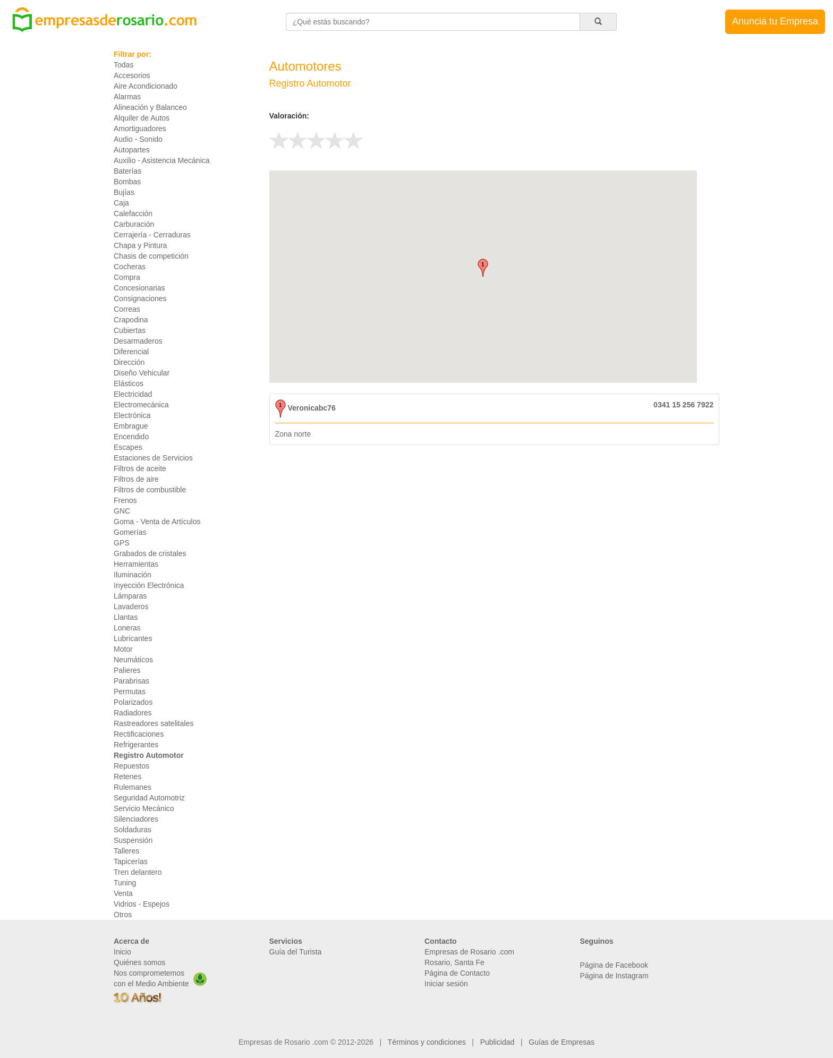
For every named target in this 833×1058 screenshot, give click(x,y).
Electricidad (133, 394)
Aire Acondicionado (145, 86)
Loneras (127, 628)
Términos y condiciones (427, 1042)
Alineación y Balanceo (150, 107)
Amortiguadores (140, 128)
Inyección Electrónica (149, 585)
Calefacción (133, 213)
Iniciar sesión (446, 983)
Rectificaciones (139, 734)
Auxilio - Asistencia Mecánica (162, 160)
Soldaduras (132, 829)
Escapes (128, 447)
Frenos (125, 500)
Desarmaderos (138, 341)
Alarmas (127, 96)
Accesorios (132, 75)
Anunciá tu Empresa (775, 21)
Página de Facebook (614, 965)
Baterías (127, 171)
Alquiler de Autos (141, 118)
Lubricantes (133, 638)
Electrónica (132, 415)
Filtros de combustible (150, 489)
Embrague (131, 426)
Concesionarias (139, 288)
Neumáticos (133, 659)
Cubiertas (130, 330)
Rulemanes (132, 787)
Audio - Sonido (138, 139)
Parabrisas (131, 681)
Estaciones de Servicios (153, 458)
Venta (123, 893)
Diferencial (131, 351)
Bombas (127, 181)
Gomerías (130, 532)
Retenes (127, 776)
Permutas (130, 691)
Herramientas (136, 564)
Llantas (126, 617)
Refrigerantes (136, 744)
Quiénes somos (139, 962)
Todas (123, 65)
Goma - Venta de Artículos (157, 521)
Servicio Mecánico (144, 808)
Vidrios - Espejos (141, 904)
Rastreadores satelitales (153, 723)
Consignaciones (140, 298)
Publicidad (497, 1042)
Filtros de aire (136, 479)
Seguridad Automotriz (149, 798)
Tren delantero (138, 872)
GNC (122, 511)
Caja (121, 203)
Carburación (134, 224)
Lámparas (130, 596)
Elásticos (128, 383)
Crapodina (131, 319)
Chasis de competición (151, 256)
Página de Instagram (614, 975)
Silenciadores (136, 819)
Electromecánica (141, 404)
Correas (127, 309)
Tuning (125, 882)
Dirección (129, 362)
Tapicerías (131, 861)
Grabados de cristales (150, 553)
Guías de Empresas (561, 1042)
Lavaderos (131, 606)
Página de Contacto (457, 973)
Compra (127, 277)
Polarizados (133, 702)
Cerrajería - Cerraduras (152, 235)
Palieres (127, 670)
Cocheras (130, 266)
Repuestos (131, 766)
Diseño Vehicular (141, 373)
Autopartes (132, 150)
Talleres (126, 851)
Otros (123, 914)
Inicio (122, 952)
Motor (123, 649)
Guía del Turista (295, 952)
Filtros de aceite (140, 468)
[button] (483, 268)
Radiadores (133, 713)
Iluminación (132, 574)
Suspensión (133, 840)
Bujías (124, 192)
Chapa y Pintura (140, 245)
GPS (122, 543)
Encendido (131, 436)
